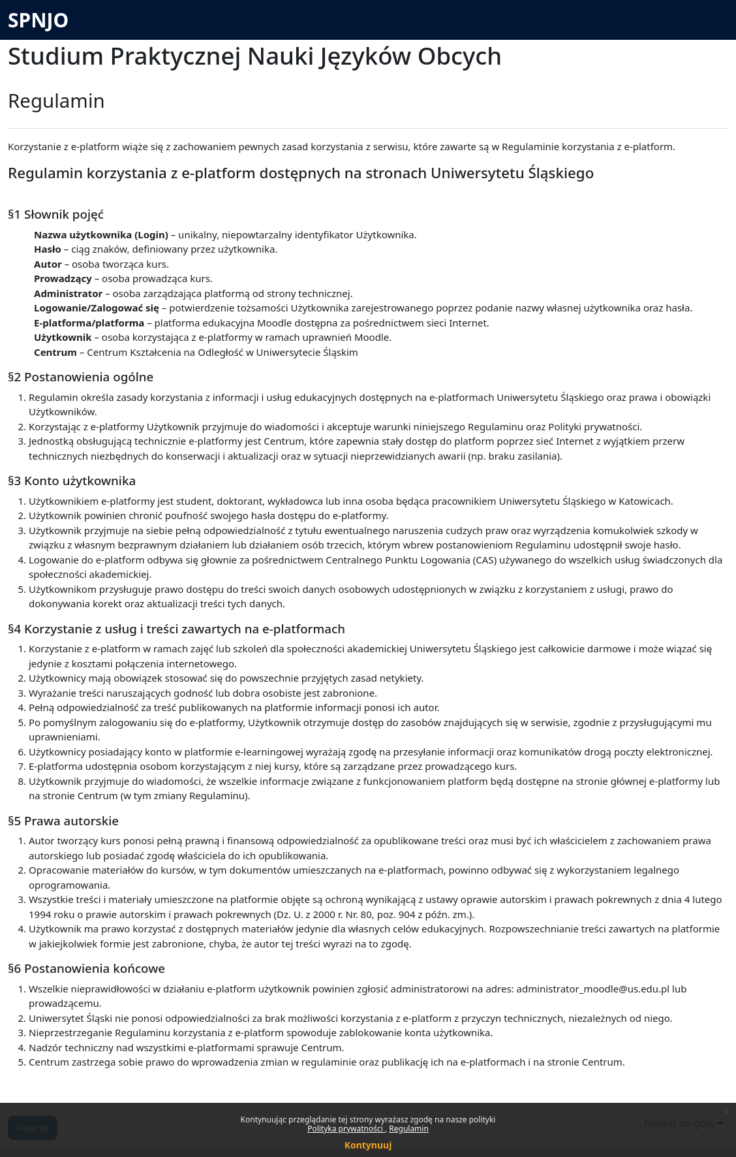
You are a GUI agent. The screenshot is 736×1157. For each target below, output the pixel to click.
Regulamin (409, 1128)
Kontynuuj (368, 1145)
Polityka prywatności (346, 1128)
